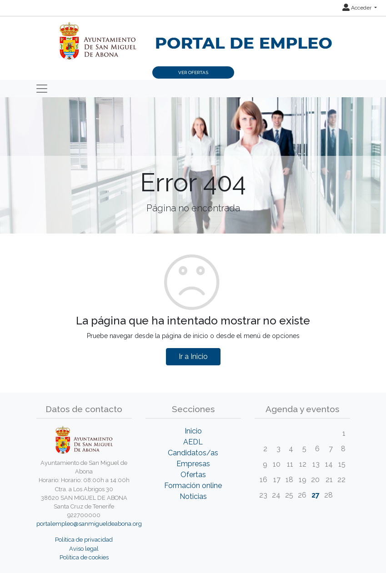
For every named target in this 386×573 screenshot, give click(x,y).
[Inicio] (193, 36)
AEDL (193, 442)
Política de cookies (84, 557)
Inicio (193, 431)
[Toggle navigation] (42, 88)
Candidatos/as (193, 452)
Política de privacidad (84, 539)
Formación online (193, 485)
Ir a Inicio (193, 356)
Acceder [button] (357, 8)
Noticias (193, 496)
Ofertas (193, 474)
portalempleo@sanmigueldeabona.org (89, 523)
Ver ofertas (193, 72)
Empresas (193, 463)
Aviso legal (84, 548)
